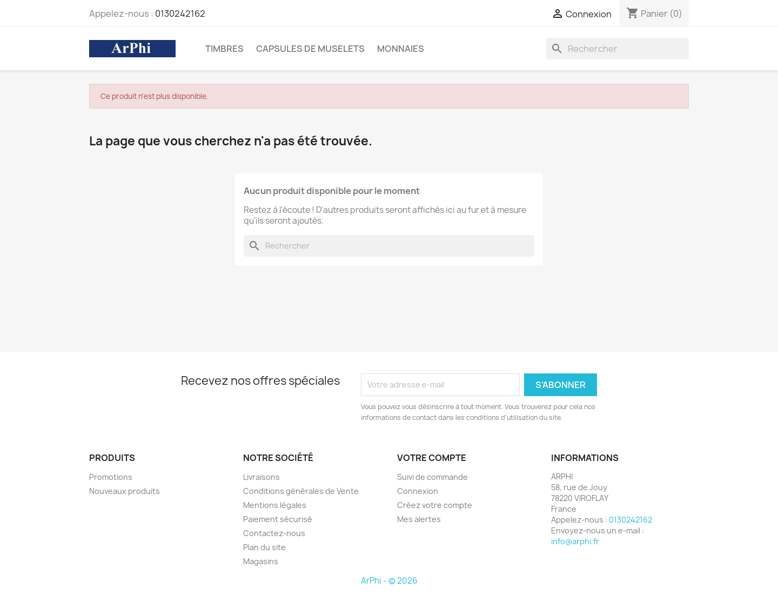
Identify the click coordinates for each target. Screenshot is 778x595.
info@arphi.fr (575, 541)
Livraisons (261, 477)
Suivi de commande (432, 477)
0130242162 (180, 13)
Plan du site (264, 547)
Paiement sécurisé (277, 519)
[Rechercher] (617, 48)
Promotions (110, 477)
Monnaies (400, 49)
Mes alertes (419, 519)
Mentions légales (274, 505)
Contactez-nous (274, 533)
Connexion (417, 491)
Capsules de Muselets (310, 49)
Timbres (224, 49)
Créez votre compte (434, 505)
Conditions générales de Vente (301, 491)
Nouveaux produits (124, 491)
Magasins (260, 561)
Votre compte (431, 458)
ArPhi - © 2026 (389, 580)
